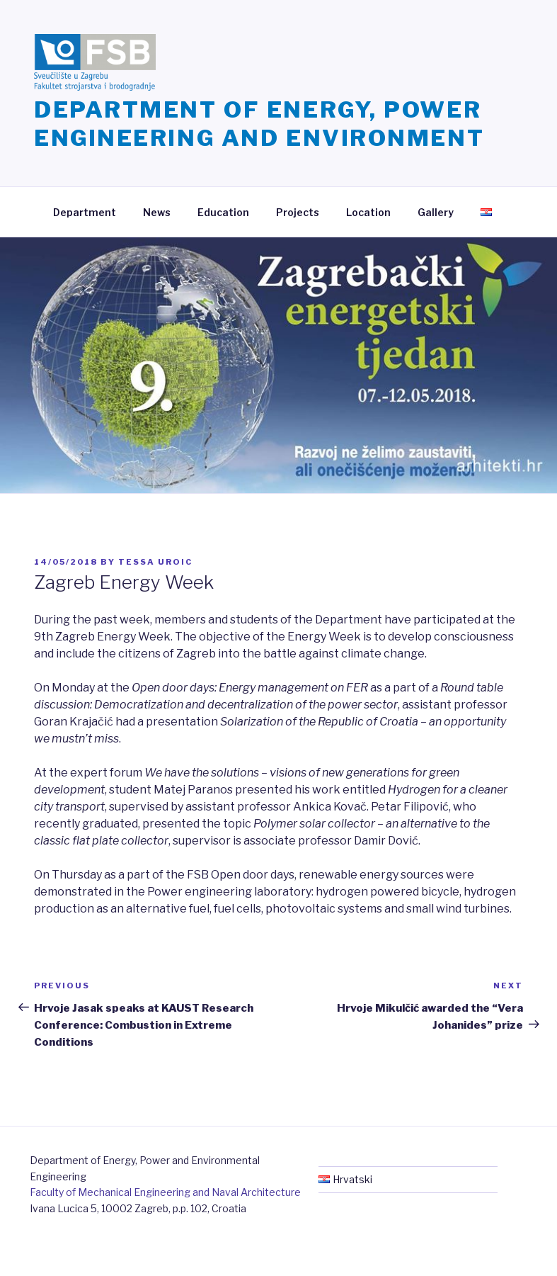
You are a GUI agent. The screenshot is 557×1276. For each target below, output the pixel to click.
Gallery (436, 212)
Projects (297, 212)
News (157, 212)
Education (223, 212)
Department (84, 212)
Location (368, 212)
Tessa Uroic (155, 562)
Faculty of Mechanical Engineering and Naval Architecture (165, 1192)
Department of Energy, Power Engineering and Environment (259, 124)
